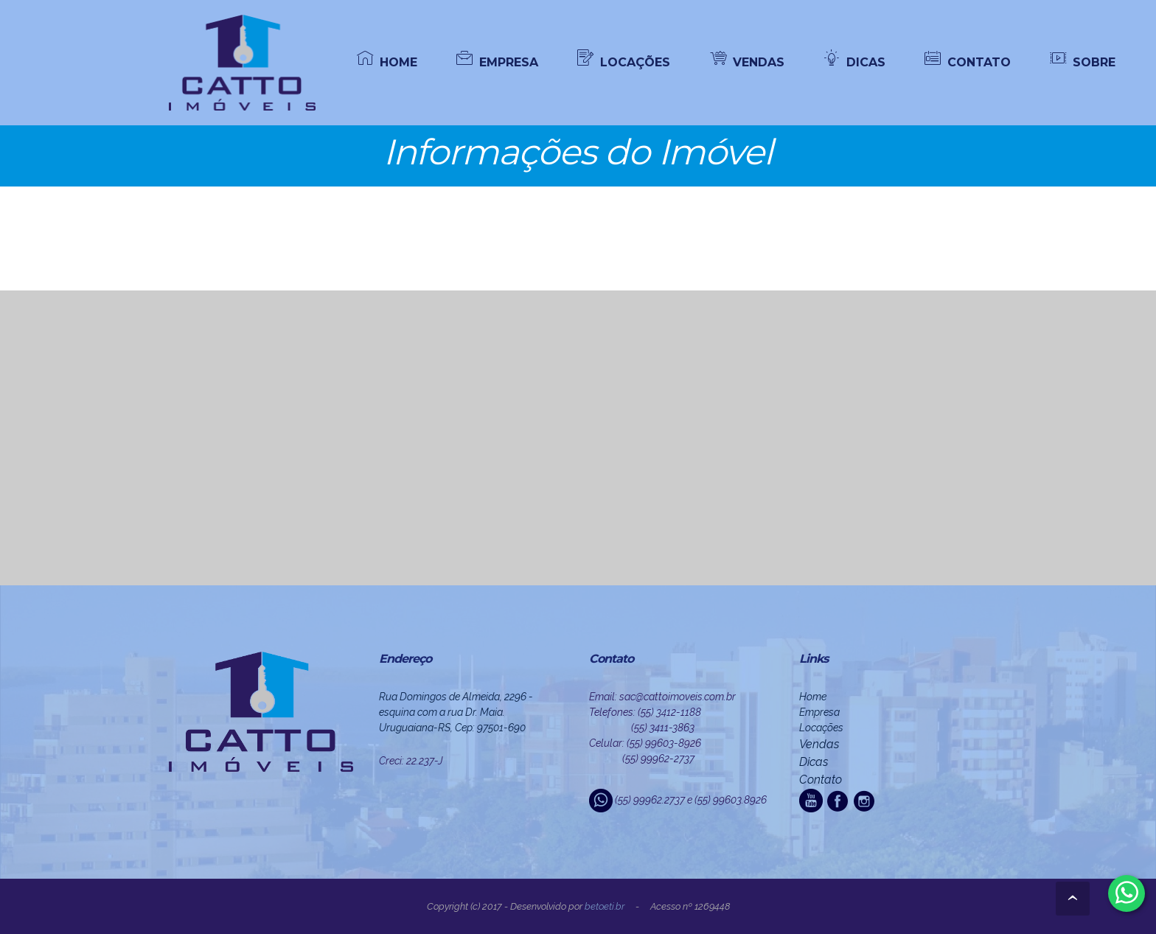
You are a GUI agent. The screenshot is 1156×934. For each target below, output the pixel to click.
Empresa (819, 712)
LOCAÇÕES (623, 61)
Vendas (819, 744)
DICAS (854, 61)
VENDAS (747, 61)
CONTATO (968, 61)
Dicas (813, 762)
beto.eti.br (604, 906)
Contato (820, 780)
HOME (387, 61)
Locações (821, 727)
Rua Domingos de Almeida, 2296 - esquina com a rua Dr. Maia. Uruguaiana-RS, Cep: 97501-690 (456, 712)
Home (812, 697)
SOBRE (1082, 61)
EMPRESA (497, 61)
